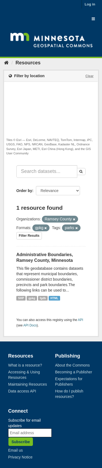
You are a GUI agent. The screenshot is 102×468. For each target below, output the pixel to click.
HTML (54, 298)
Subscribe (20, 442)
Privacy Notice (20, 457)
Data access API (22, 391)
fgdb (43, 298)
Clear (89, 76)
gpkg (31, 298)
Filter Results (29, 236)
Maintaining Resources (27, 384)
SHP (21, 298)
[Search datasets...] (46, 171)
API (80, 320)
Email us (15, 450)
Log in (90, 4)
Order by (24, 190)
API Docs (30, 325)
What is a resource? (25, 365)
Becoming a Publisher (73, 372)
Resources (28, 62)
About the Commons (72, 365)
